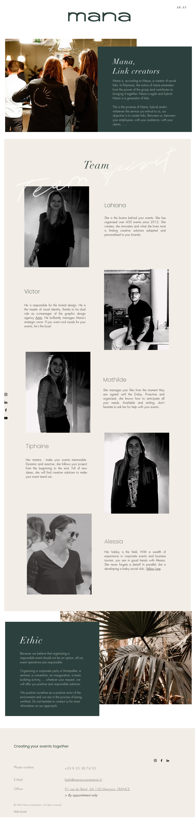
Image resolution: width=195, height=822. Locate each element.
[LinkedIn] (6, 402)
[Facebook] (6, 410)
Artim (38, 318)
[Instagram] (6, 394)
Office (18, 789)
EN (185, 7)
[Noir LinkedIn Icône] (168, 760)
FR (179, 7)
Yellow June (153, 568)
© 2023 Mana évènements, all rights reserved (37, 804)
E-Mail (18, 780)
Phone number (24, 767)
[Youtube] (6, 418)
